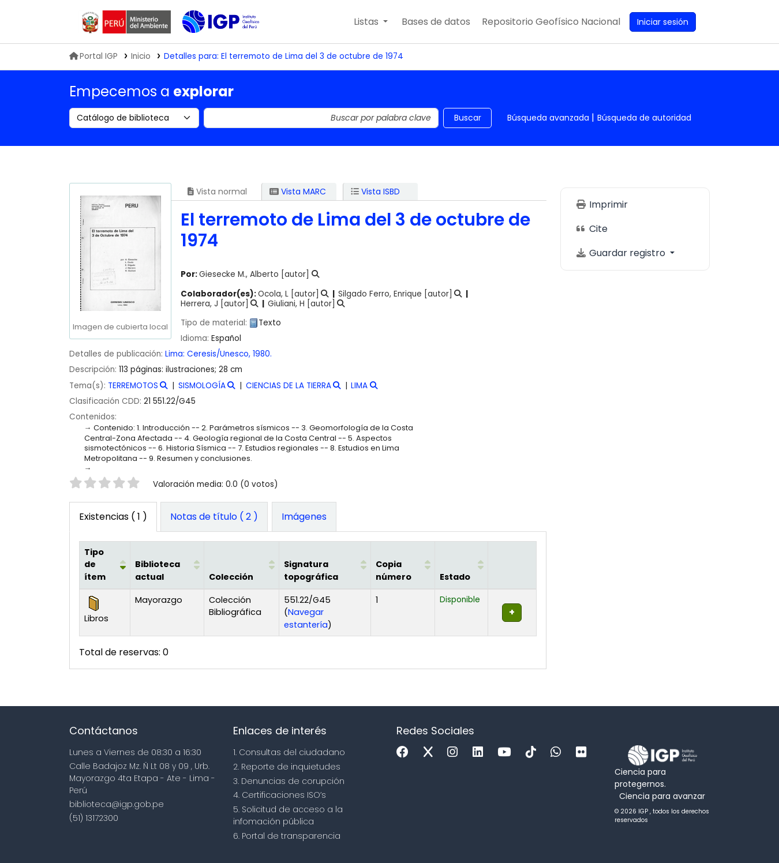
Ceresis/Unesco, (220, 353)
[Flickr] (584, 752)
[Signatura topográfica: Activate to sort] (325, 564)
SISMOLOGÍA (202, 385)
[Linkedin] (481, 752)
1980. (262, 353)
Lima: (175, 353)
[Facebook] (405, 752)
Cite (591, 228)
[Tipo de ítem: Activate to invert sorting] (105, 564)
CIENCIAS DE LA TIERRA (288, 385)
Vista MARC (297, 191)
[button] (370, 21)
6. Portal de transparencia (286, 836)
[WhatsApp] (558, 752)
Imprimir (601, 204)
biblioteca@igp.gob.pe (116, 804)
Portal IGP (93, 56)
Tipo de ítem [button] (95, 564)
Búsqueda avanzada (548, 117)
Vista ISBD (375, 191)
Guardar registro (621, 253)
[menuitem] (551, 21)
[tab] (214, 517)
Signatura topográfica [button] (311, 570)
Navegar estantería (306, 618)
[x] (431, 752)
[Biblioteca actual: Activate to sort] (167, 564)
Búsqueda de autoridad (644, 117)
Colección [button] (231, 577)
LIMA (359, 385)
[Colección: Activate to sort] (241, 564)
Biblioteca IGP (211, 45)
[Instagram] (455, 752)
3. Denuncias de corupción (288, 781)
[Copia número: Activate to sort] (403, 564)
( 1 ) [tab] (113, 516)
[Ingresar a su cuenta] (663, 21)
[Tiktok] (534, 752)
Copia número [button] (393, 570)
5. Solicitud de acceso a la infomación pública (288, 815)
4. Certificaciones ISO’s (279, 795)
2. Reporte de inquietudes (286, 766)
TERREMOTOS (133, 385)
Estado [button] (455, 577)
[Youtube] (506, 752)
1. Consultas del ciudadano (289, 752)
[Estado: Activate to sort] (461, 564)
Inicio (141, 56)
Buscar (467, 117)
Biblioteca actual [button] (157, 570)
